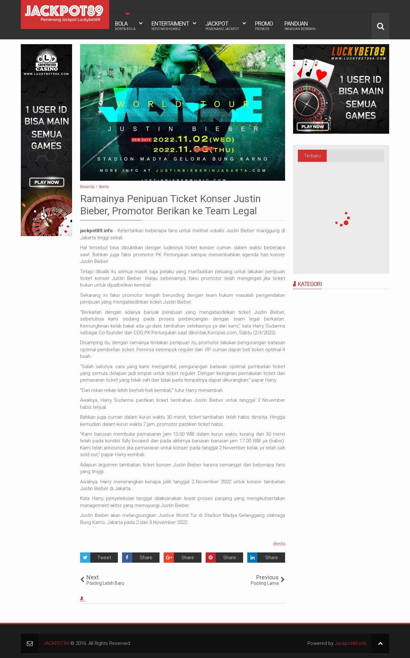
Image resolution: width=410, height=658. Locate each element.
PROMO (264, 25)
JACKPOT (222, 25)
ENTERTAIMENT (170, 25)
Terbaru (312, 156)
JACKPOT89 (56, 643)
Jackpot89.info (351, 643)
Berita (279, 544)
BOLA (125, 25)
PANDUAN (300, 25)
